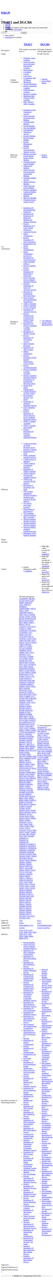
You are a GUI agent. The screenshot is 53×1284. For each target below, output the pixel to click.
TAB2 (26, 824)
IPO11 (26, 716)
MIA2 (39, 761)
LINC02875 (29, 726)
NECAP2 (22, 756)
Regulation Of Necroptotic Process (28, 1212)
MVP (27, 750)
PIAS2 (27, 774)
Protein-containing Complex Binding (30, 191)
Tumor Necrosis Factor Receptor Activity (29, 1072)
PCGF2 (21, 770)
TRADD (22, 856)
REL (39, 775)
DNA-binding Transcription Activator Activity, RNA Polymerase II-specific (47, 984)
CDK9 (21, 644)
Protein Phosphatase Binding (27, 144)
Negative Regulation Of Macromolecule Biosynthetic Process (28, 1250)
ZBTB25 (22, 892)
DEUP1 (45, 739)
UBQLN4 (22, 880)
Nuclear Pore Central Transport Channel (46, 1146)
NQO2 (39, 769)
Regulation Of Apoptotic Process (29, 311)
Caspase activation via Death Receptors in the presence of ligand (30, 446)
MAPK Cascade (29, 1196)
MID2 (44, 761)
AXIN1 (33, 617)
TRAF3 (34, 856)
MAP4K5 (22, 740)
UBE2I (21, 876)
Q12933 (22, 928)
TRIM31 (22, 862)
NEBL (28, 754)
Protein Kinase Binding (28, 139)
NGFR (33, 758)
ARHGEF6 (23, 613)
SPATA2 (22, 818)
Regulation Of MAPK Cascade (29, 333)
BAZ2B (33, 619)
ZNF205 (22, 900)
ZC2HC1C (29, 894)
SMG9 (21, 812)
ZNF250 (28, 900)
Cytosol (26, 74)
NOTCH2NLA (42, 767)
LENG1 (22, 726)
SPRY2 (21, 820)
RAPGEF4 (30, 792)
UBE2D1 (22, 874)
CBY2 (45, 735)
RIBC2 (21, 798)
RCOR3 (22, 796)
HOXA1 (28, 708)
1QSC (30, 934)
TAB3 (30, 824)
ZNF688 (22, 914)
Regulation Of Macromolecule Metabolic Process (29, 1004)
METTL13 (30, 744)
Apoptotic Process (29, 232)
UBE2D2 (29, 874)
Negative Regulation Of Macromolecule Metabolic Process (29, 1225)
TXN (26, 872)
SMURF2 (27, 812)
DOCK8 (46, 743)
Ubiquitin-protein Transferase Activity (29, 112)
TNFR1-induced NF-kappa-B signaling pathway (29, 475)
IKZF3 (44, 753)
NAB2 (21, 752)
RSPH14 (33, 804)
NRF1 (33, 764)
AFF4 (27, 601)
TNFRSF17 (32, 844)
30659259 (45, 580)
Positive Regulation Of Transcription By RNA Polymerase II (47, 1231)
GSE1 (28, 702)
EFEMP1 (31, 668)
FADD (21, 678)
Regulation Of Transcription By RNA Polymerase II (29, 1033)
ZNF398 (40, 789)
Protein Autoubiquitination (30, 367)
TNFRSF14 (23, 844)
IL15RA (28, 712)
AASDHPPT (23, 599)
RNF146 (29, 802)
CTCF (28, 654)
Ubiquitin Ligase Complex (29, 59)
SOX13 (29, 814)
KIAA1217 (31, 722)
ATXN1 (22, 617)
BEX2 (31, 621)
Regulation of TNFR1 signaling (29, 470)
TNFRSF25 (23, 850)
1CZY (30, 930)
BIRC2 (26, 623)
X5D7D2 (46, 928)
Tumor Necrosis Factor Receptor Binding (29, 118)
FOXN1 (29, 694)
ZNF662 (28, 912)
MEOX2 (46, 759)
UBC (30, 872)
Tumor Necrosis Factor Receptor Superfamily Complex (29, 65)
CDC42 (21, 642)
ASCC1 (26, 615)
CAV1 (30, 633)
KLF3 (33, 724)
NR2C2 (21, 764)
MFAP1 (22, 746)
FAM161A (22, 682)
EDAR (30, 666)
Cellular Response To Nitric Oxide (29, 393)
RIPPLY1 (33, 800)
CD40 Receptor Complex (28, 91)
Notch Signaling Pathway (45, 1223)
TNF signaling (28, 513)
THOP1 (33, 832)
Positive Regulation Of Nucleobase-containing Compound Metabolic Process (47, 1055)
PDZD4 (28, 772)
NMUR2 (22, 762)
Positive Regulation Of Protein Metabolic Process (29, 1201)
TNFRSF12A (23, 840)
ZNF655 (22, 912)
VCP (47, 785)
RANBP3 (22, 792)
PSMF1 (21, 786)
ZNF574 (28, 908)
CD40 (21, 641)
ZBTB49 (22, 894)
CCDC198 (22, 637)
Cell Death (27, 1058)
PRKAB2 (22, 780)
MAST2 (29, 742)
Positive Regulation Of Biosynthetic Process (47, 1044)
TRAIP (27, 860)
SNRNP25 (22, 814)
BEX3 (21, 623)
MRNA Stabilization (27, 353)
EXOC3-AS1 (30, 676)
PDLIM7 (22, 772)
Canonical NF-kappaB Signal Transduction (28, 1136)
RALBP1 (30, 790)
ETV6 (31, 674)
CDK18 (34, 642)
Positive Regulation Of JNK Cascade (28, 1106)
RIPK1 (31, 798)
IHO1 (39, 753)
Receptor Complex (30, 94)
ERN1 (26, 674)
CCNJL (29, 639)
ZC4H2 (45, 787)
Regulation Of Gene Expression (29, 1009)
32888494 (27, 571)
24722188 (17, 30)
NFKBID (27, 758)
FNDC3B (22, 694)
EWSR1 (22, 676)
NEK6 (34, 756)
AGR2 (31, 601)
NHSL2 (22, 760)
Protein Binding (29, 126)
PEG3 (34, 772)
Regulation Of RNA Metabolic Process (29, 964)
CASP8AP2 (23, 631)
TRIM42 (22, 864)
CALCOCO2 (30, 627)
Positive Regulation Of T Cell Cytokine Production (29, 227)
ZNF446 (47, 789)
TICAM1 (22, 834)
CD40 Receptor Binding (28, 123)
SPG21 (27, 818)
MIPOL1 (40, 763)
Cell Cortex (27, 76)
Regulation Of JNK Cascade (28, 349)
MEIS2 (39, 759)
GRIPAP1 (22, 702)
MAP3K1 (28, 734)
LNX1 (21, 728)
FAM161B (30, 682)
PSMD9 (22, 784)
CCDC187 (27, 635)
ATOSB (32, 615)
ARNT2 (30, 613)
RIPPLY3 (22, 802)
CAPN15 (22, 629)
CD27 (34, 639)
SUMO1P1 (23, 822)
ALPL (21, 605)
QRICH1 (22, 788)
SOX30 (21, 816)
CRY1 (27, 652)
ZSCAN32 (30, 916)
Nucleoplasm (28, 70)
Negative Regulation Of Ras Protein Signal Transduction (47, 1091)
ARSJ (21, 615)
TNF (25, 836)
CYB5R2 (30, 656)
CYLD (21, 658)
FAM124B (30, 680)
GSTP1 (21, 704)
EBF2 (26, 666)
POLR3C (31, 776)
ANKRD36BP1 (24, 609)
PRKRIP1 (29, 780)
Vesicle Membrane (30, 84)
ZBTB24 (29, 890)
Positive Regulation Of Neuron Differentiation (47, 1022)
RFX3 (27, 796)
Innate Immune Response (28, 345)
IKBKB (22, 712)
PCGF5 (27, 770)
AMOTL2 (27, 605)
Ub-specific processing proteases (27, 505)
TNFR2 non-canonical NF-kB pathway (29, 481)
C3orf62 (46, 733)
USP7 (26, 884)
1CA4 (21, 930)
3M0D (21, 938)
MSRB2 (22, 750)
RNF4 (21, 804)
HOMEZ (49, 751)
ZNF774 (28, 914)
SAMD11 (22, 806)
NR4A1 (27, 764)
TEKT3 (21, 832)
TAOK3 (27, 826)
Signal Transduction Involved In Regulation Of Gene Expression (29, 256)
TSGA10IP (28, 868)
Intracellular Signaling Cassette (30, 1167)
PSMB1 (28, 782)
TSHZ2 (21, 870)
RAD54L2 (22, 790)
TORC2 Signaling (29, 306)
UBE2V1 (22, 878)
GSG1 (33, 702)
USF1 (21, 882)
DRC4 (27, 662)
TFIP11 (49, 779)
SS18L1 (46, 777)
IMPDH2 (22, 714)
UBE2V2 (29, 878)
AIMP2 (21, 603)
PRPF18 (22, 782)
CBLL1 (40, 735)
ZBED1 (40, 787)
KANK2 (26, 720)
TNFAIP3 (30, 836)
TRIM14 (33, 860)
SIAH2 (33, 810)
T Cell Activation (29, 308)
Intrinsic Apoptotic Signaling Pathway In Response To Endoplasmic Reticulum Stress (30, 380)
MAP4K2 (29, 738)
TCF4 (45, 779)
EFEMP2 (40, 745)
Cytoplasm (27, 72)
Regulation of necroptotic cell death (28, 487)
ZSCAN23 (22, 916)
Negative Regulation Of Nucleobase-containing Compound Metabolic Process (29, 1145)
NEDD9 (29, 756)
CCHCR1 (22, 639)
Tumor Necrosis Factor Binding (29, 187)
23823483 (45, 572)
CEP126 (47, 737)
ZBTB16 (22, 890)
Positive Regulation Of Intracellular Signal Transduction (28, 1160)
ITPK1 (25, 718)
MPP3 (32, 748)
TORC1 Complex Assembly (29, 422)
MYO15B (32, 750)
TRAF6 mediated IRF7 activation (29, 516)
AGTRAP (40, 729)
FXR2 (21, 696)
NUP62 (40, 771)
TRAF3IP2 (23, 858)
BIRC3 (31, 623)
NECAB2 (40, 765)
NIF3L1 (28, 760)
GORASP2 (33, 698)
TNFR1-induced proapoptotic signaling (29, 465)
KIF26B (22, 724)
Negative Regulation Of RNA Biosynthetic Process (29, 1129)
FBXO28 (26, 688)
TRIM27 (46, 783)
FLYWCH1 (23, 692)
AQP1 (27, 611)
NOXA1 (29, 762)
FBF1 (21, 688)
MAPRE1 (22, 742)
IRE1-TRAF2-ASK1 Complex (29, 103)
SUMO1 (28, 820)
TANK (21, 826)
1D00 (26, 932)
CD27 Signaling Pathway (29, 409)
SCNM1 (22, 808)
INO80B (29, 714)
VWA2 (32, 886)
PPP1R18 (32, 778)
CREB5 (22, 652)
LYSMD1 (33, 730)
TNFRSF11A (23, 838)
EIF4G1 (33, 670)
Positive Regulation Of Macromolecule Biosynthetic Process (47, 1081)
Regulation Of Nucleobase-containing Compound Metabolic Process (29, 996)
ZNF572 (22, 908)
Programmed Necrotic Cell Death (28, 398)
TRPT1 (21, 868)
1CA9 (26, 930)
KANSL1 (32, 720)
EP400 (21, 674)
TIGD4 (32, 834)
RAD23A (29, 788)
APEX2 (33, 609)
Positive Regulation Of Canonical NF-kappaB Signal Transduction (28, 318)
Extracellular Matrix (46, 82)
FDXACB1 (23, 690)
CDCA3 (28, 642)
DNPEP (40, 743)
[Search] (10, 33)
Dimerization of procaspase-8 (29, 510)
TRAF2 (28, 44)
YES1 (27, 888)
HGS (43, 751)
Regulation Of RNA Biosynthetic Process (29, 958)
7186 (21, 921)
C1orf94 (40, 733)
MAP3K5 (30, 736)
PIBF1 (32, 774)
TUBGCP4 (41, 785)
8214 (39, 921)
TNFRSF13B (23, 842)
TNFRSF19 (32, 846)
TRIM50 (29, 864)
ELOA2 (22, 672)
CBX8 (21, 635)
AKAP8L (48, 729)
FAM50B (22, 684)
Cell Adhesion (47, 321)
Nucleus (44, 79)
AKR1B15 (28, 603)
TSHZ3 (27, 870)
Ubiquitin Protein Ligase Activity (29, 201)
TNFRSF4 (31, 850)
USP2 (26, 882)
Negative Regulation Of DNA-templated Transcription (29, 1121)
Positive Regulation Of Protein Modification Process (28, 1080)
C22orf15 (22, 627)
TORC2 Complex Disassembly (29, 426)
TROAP (22, 866)
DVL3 (26, 664)
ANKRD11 (23, 607)
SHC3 (28, 810)
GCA (33, 696)
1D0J (21, 934)
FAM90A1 (30, 684)
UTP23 (21, 886)
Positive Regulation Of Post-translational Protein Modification (29, 1064)
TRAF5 (30, 858)
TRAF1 (28, 856)
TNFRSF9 (30, 852)
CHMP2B (22, 650)
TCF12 (39, 779)
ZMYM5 (28, 898)
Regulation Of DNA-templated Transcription (29, 952)
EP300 (33, 672)
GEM (26, 698)
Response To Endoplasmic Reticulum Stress (29, 294)
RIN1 (26, 798)
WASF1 (22, 888)
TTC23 (21, 872)
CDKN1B (27, 644)
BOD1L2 (22, 625)
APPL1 (21, 611)
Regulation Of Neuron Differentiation (47, 1195)
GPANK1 (22, 700)
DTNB (32, 662)
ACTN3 (22, 601)
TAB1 (21, 824)
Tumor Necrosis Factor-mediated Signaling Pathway (30, 280)
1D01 (30, 932)
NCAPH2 (22, 754)
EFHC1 (21, 670)
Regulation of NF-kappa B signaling (29, 534)
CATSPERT (23, 633)
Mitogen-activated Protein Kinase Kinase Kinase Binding (29, 157)
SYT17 (29, 822)
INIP (48, 753)
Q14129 (40, 928)
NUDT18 (22, 768)
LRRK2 (22, 730)
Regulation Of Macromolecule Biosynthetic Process (28, 1019)
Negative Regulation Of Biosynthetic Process (28, 1259)
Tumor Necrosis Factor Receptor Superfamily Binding (29, 173)
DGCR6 (45, 44)
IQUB (31, 716)
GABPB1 (27, 696)
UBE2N (27, 876)
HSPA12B (29, 710)
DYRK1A (32, 664)
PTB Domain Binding (46, 1028)
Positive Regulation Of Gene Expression (29, 240)
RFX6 (43, 775)
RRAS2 (26, 804)
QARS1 (27, 786)
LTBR (27, 730)
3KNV (21, 936)
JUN (20, 720)
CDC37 (33, 641)
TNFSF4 (22, 854)
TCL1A (29, 830)
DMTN (21, 662)
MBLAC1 (22, 744)
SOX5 (27, 816)
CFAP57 (29, 646)
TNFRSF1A (23, 848)
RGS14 (32, 796)
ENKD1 (28, 672)
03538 (21, 923)
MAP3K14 (23, 736)
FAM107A (28, 678)
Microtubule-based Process (46, 1064)
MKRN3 (32, 746)
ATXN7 (28, 617)
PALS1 (34, 768)
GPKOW (29, 700)
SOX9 (32, 816)
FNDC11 (31, 692)
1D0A (34, 932)
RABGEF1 (48, 773)
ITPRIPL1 (32, 718)
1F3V (25, 934)
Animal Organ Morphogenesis (47, 324)
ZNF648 (28, 910)
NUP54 (45, 769)
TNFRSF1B (32, 848)
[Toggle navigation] (2, 19)
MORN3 (22, 748)
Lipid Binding (28, 130)
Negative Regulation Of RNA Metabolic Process (29, 1113)
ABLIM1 (31, 599)
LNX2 (26, 728)
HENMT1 (22, 706)
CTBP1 (40, 739)
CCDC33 (30, 637)
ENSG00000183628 (44, 925)
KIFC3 (27, 724)
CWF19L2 (22, 656)
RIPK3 (26, 800)
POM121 (22, 778)
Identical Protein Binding (45, 971)
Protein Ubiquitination (28, 249)
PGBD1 (22, 774)
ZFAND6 (22, 896)
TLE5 (21, 836)
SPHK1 (33, 818)
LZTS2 (21, 732)
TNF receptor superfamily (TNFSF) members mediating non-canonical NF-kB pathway (30, 496)
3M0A (31, 936)
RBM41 (28, 794)
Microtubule (46, 1159)
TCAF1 (21, 828)
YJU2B (32, 888)
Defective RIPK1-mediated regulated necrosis (29, 529)
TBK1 (32, 826)
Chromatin (45, 1199)
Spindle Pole (46, 1161)
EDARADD (23, 668)
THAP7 (27, 832)
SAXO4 (29, 806)
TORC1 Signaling (29, 304)
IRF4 (21, 718)
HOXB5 (22, 710)
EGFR (27, 670)
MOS (27, 748)
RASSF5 (22, 794)
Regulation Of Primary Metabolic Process (30, 970)
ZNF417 (22, 904)
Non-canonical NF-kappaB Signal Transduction (30, 300)
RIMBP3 (49, 775)
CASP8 (28, 629)
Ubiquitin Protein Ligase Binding (29, 163)
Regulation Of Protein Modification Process (28, 1099)
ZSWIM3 (22, 918)
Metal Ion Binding (29, 198)
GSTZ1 (27, 704)
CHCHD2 (28, 648)
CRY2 (32, 652)
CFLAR (22, 648)
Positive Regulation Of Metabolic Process (29, 1186)
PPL (27, 778)
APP (38, 731)
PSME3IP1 (29, 784)
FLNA (29, 690)
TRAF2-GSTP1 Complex (29, 99)
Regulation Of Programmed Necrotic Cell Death (28, 1241)
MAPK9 (29, 740)
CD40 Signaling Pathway (29, 263)
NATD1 (27, 752)
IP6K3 (21, 716)
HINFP (29, 706)
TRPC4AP (29, 866)
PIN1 (21, 776)
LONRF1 (32, 728)
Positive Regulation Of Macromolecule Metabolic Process (29, 1179)
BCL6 (27, 621)
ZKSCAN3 (30, 896)
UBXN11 (29, 880)
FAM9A (22, 686)
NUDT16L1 (28, 766)
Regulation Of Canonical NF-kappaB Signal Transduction (28, 977)
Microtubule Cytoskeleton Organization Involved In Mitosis (46, 1127)
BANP (27, 619)
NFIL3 (21, 758)
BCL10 (21, 621)
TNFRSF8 (22, 852)
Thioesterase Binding (27, 167)
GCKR (21, 698)
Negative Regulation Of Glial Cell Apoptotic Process (29, 287)
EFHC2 (47, 745)
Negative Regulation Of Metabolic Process (29, 1192)
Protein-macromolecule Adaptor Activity (29, 150)
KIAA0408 (23, 722)
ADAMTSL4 (42, 727)
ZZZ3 (28, 918)
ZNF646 (22, 910)
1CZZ (21, 932)
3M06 (26, 936)
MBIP (46, 757)
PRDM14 (40, 773)
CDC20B (27, 641)
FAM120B (22, 680)
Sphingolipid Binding (28, 195)
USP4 (30, 882)
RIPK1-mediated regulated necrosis (29, 456)
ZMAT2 (22, 898)
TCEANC (22, 830)
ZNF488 (22, 906)
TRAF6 (21, 860)
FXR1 (34, 694)
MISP (27, 746)
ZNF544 (28, 906)
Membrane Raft (29, 96)
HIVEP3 (22, 708)
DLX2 (46, 741)
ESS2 (45, 747)
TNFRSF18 (23, 846)
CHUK (28, 650)
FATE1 (33, 686)
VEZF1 (27, 886)
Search (7, 25)
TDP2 (34, 830)
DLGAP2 (40, 741)
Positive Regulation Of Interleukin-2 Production (28, 273)
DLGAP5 (28, 660)
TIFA (28, 834)
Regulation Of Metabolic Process (29, 1013)
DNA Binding (46, 1191)
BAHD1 (22, 619)
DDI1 (26, 658)
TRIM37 (29, 862)
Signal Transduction (28, 235)
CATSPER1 (32, 631)
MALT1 (22, 734)
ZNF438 (28, 904)
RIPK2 (21, 800)
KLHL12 (40, 755)
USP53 (21, 884)
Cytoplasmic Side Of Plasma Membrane (29, 80)
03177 (39, 923)
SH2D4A (22, 810)
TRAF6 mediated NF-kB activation (29, 520)
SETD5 (28, 808)
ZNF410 (27, 902)
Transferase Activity (27, 133)
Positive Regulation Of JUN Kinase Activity (28, 339)
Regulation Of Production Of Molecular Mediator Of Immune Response (30, 218)
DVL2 (21, 664)
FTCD (42, 749)
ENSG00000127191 (26, 925)
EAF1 (21, 666)
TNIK (34, 854)
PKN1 (25, 776)
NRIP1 (21, 766)
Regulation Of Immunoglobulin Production (29, 210)
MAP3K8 (22, 738)
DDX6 (31, 658)
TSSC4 (32, 870)
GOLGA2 (48, 749)
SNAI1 (33, 812)
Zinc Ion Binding (29, 128)
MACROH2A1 (30, 732)
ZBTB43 (29, 892)
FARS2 (27, 686)
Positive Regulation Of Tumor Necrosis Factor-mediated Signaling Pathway (30, 415)
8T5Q (26, 938)
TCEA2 (27, 828)
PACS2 (28, 768)
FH (38, 749)
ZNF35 (21, 902)
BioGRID (8, 37)
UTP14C (32, 884)
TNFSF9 (29, 854)
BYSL (28, 625)
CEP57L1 (22, 646)
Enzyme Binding (29, 136)
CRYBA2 (22, 654)
